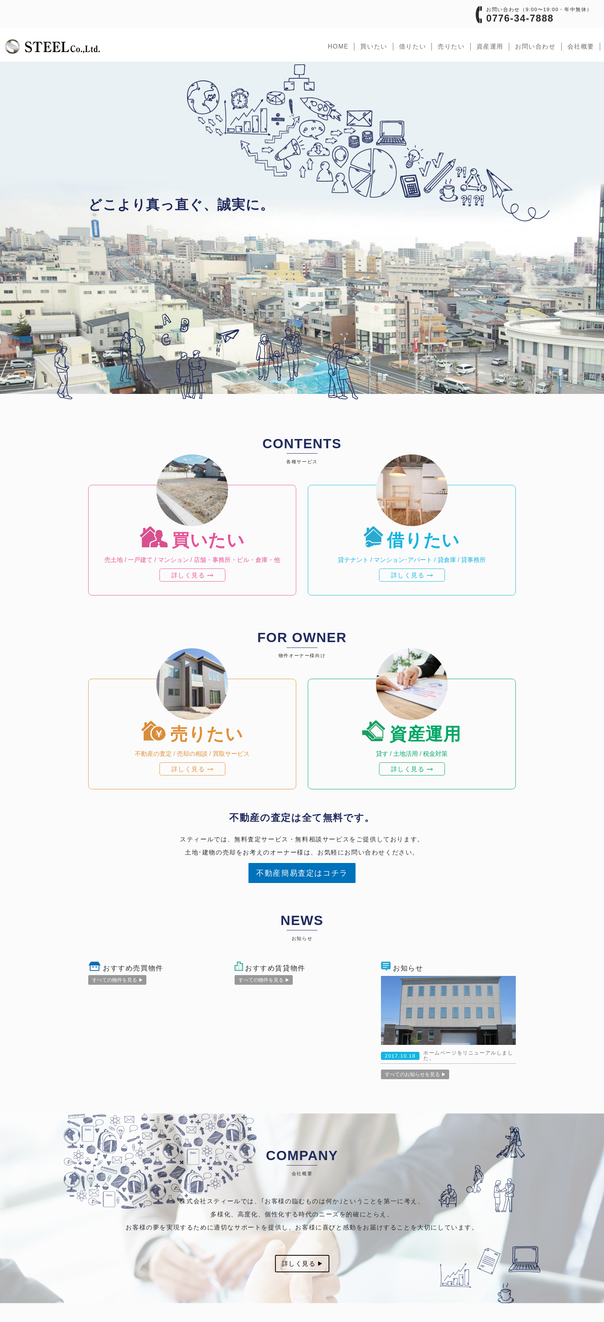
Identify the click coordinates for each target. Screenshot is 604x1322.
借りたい (412, 46)
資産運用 (489, 46)
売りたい (451, 46)
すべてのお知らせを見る (415, 1074)
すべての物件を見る (117, 980)
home (338, 46)
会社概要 (580, 46)
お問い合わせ (535, 46)
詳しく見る (302, 1263)
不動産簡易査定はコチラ (302, 873)
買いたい (373, 46)
